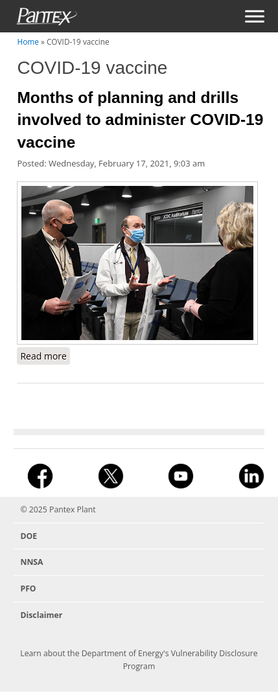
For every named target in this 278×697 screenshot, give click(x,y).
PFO (28, 588)
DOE (28, 536)
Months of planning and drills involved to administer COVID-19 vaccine (140, 120)
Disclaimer (41, 615)
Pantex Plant (72, 509)
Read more (44, 357)
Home (27, 41)
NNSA (31, 561)
